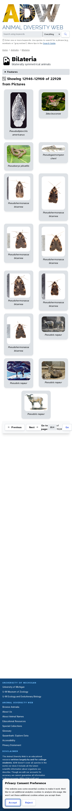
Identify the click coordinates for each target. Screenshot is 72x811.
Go (67, 427)
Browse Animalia (10, 706)
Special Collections (12, 726)
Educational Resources (14, 721)
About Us (7, 711)
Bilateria (26, 50)
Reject (29, 802)
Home (5, 50)
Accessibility (8, 740)
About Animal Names (13, 716)
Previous (15, 427)
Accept (13, 802)
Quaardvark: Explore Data (15, 735)
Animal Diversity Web (32, 27)
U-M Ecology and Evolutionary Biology (21, 696)
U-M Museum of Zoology (15, 691)
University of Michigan (13, 686)
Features (12, 71)
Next (33, 427)
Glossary (6, 730)
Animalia (15, 50)
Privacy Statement (11, 745)
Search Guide (49, 43)
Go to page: (44, 427)
